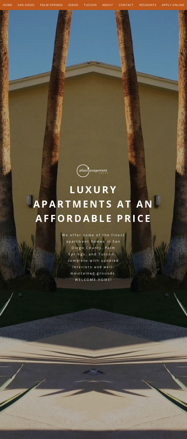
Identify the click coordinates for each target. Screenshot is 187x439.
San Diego (26, 5)
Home (7, 5)
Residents (147, 5)
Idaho (73, 5)
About (107, 5)
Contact (126, 5)
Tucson (90, 5)
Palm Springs (51, 5)
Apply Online (173, 5)
